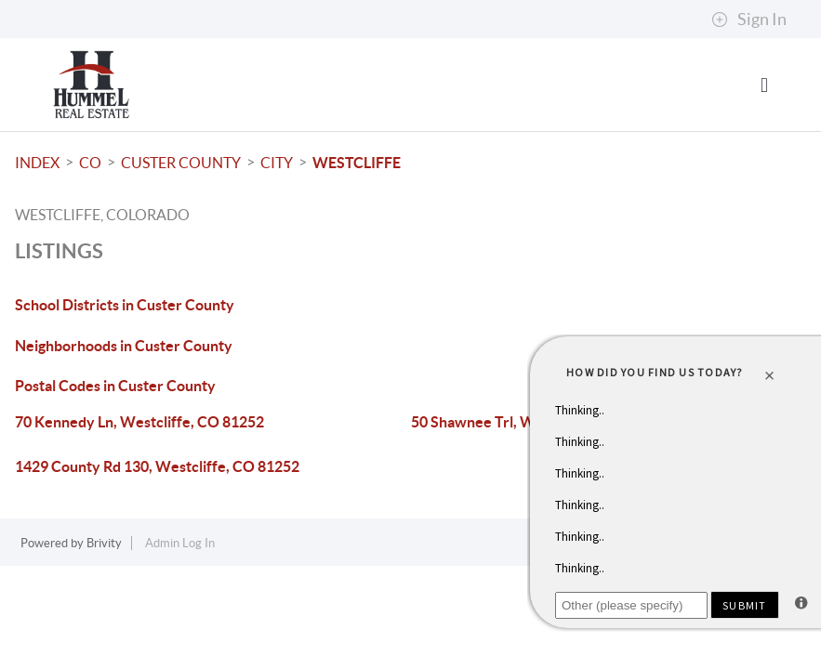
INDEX (37, 162)
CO (90, 162)
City (276, 162)
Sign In (749, 19)
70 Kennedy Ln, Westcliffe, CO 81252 (139, 421)
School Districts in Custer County (124, 304)
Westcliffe (356, 162)
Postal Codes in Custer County (115, 385)
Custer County (181, 162)
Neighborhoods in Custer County (123, 345)
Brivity (104, 543)
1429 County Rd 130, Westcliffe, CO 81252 (157, 466)
